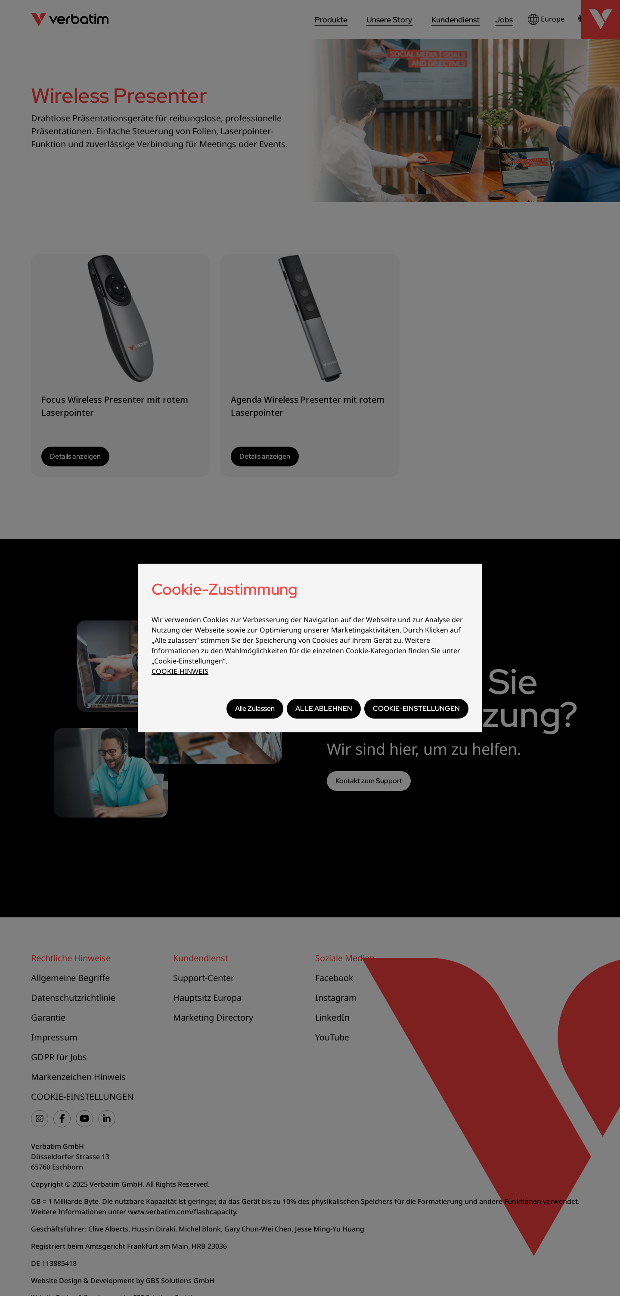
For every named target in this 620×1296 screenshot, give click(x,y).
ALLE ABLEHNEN (323, 708)
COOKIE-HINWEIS (180, 671)
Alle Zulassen (255, 708)
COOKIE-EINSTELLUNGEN (416, 708)
